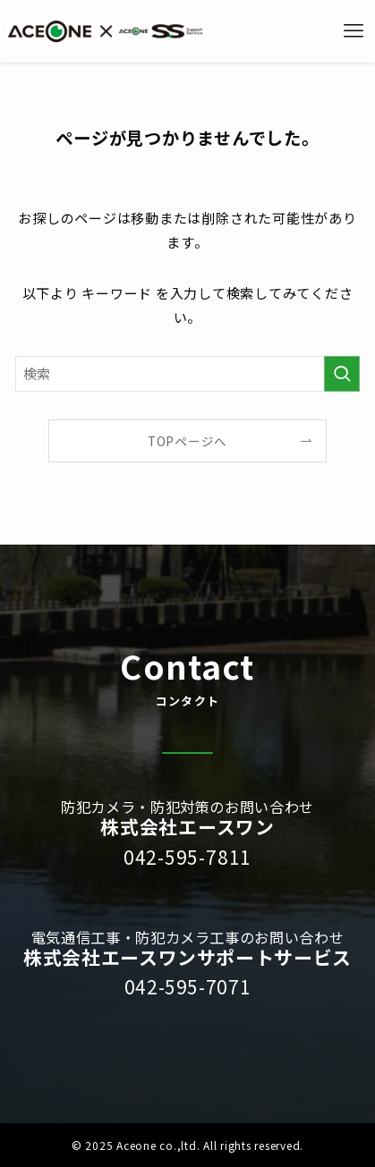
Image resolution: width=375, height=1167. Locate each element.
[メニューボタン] (353, 31)
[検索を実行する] (342, 374)
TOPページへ (187, 441)
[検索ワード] (188, 374)
